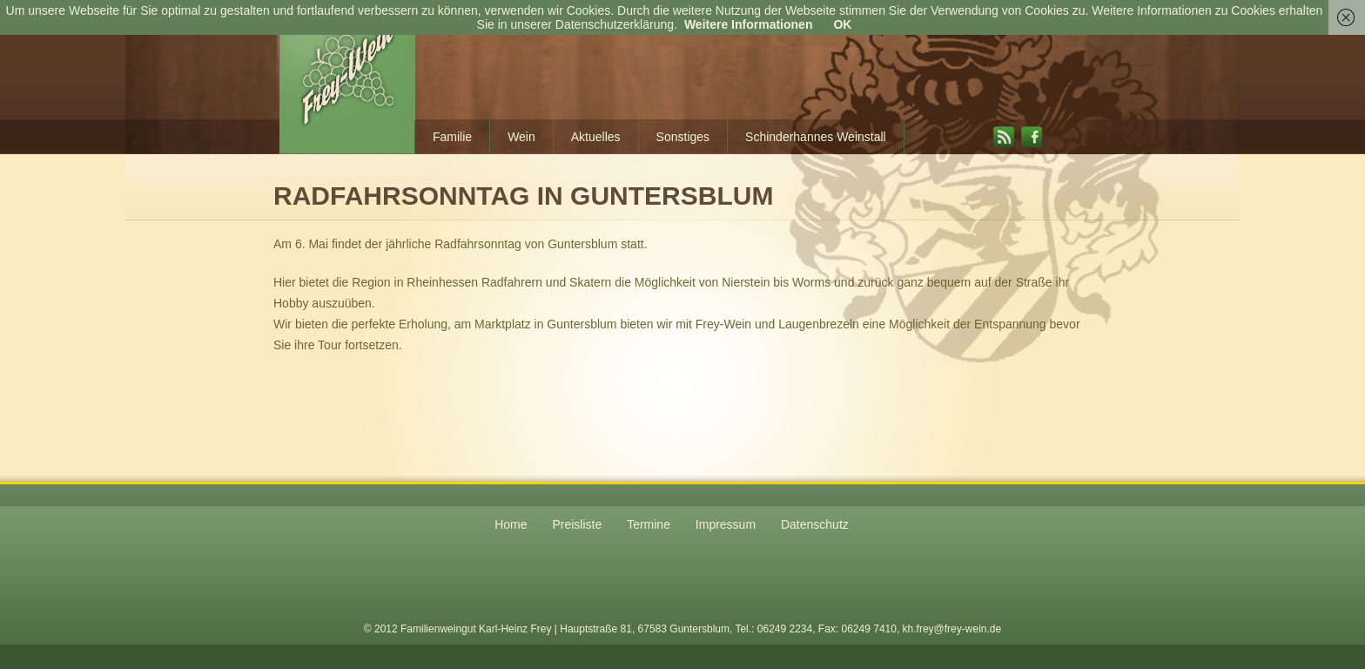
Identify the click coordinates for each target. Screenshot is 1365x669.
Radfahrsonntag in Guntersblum (523, 195)
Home (510, 524)
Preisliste (577, 524)
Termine (648, 524)
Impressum (726, 524)
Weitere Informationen (748, 24)
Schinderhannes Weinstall (815, 137)
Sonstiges (682, 137)
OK (842, 24)
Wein (521, 137)
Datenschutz (815, 524)
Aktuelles (596, 137)
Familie (452, 137)
